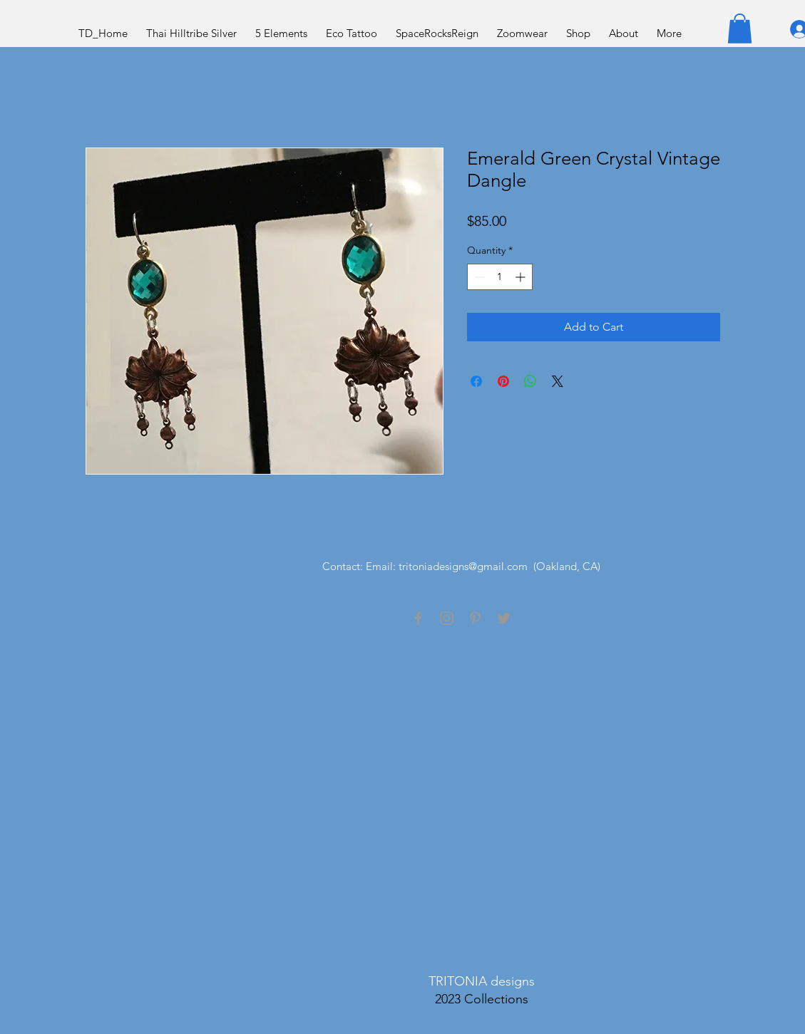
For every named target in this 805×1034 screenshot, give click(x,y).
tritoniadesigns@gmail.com (463, 566)
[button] (739, 28)
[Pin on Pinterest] (503, 381)
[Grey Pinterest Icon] (475, 618)
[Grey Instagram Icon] (447, 618)
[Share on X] (557, 381)
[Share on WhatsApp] (530, 381)
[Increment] (521, 276)
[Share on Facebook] (476, 381)
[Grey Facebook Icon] (418, 618)
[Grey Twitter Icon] (504, 618)
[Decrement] (478, 276)
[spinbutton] (500, 276)
